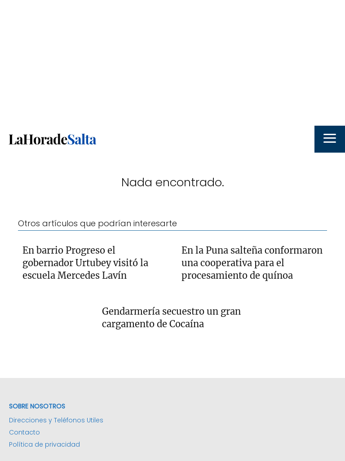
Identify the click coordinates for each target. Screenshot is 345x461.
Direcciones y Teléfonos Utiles (56, 420)
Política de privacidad (44, 444)
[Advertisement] (172, 63)
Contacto (24, 432)
